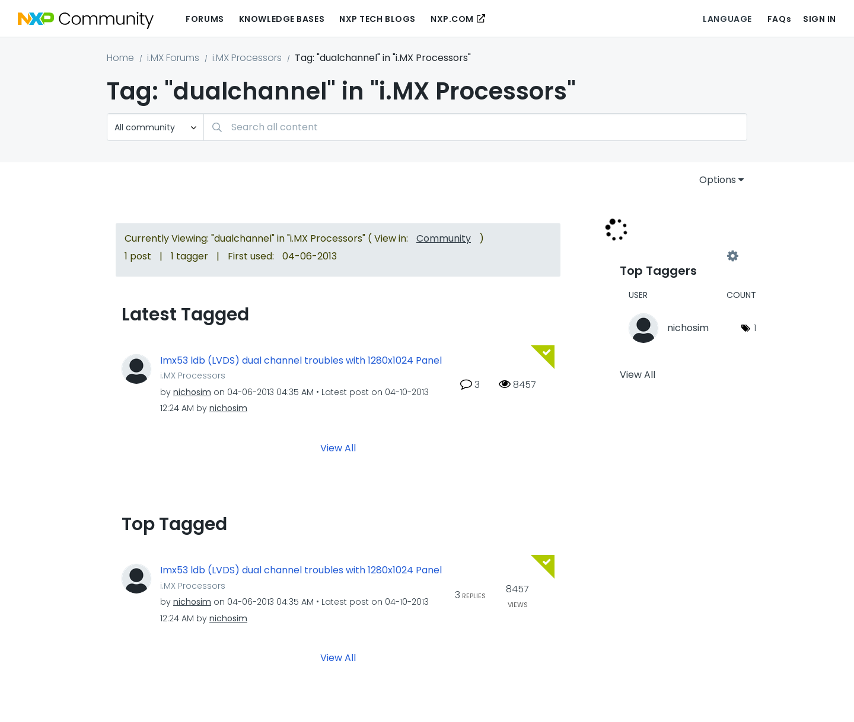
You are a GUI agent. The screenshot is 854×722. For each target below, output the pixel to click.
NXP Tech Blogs (377, 19)
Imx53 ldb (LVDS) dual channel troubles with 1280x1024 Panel (301, 360)
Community (443, 238)
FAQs (779, 19)
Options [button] (717, 180)
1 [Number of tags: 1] (755, 328)
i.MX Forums (173, 58)
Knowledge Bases (281, 19)
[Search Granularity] (155, 127)
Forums (205, 19)
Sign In (819, 19)
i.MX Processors (247, 58)
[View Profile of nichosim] (192, 392)
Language (727, 19)
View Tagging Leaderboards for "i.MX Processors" (676, 256)
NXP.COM (452, 19)
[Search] (475, 127)
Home (120, 58)
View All (338, 448)
